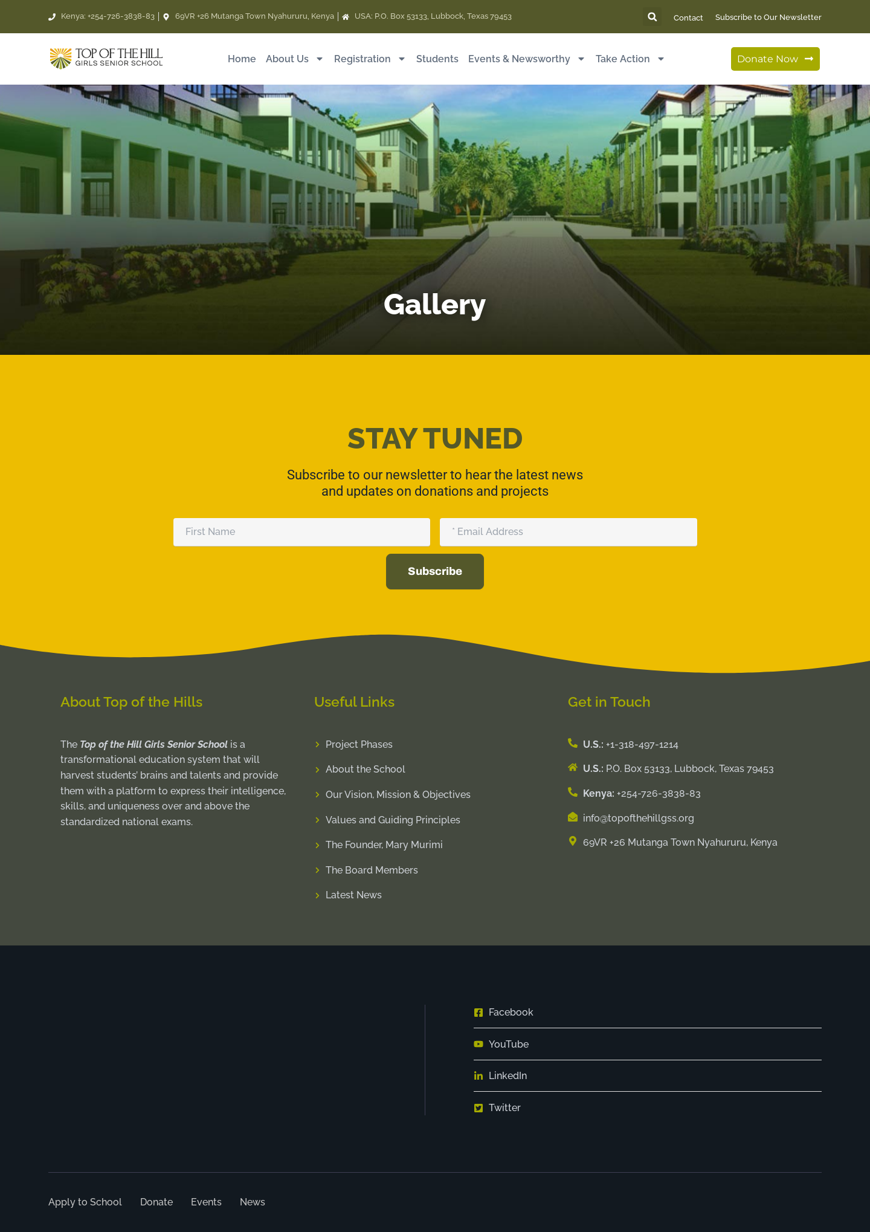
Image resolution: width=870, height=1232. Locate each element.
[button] (652, 16)
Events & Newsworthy (527, 59)
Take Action (631, 59)
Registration (370, 59)
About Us (295, 59)
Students (437, 59)
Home (242, 59)
